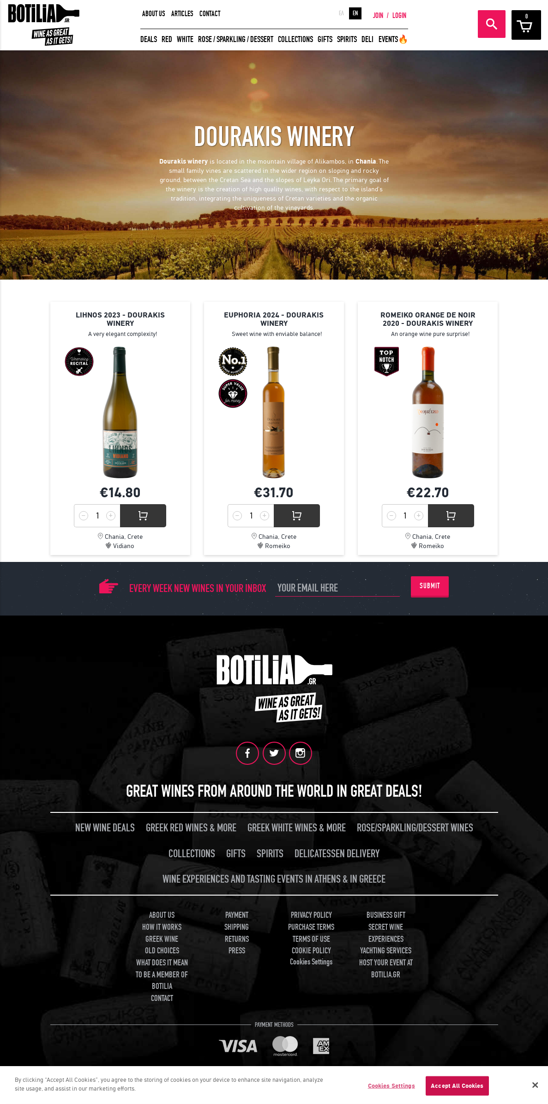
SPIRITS (347, 39)
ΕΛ (341, 13)
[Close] (535, 1085)
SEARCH (492, 24)
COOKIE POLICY (311, 949)
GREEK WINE (161, 937)
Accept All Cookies (457, 1085)
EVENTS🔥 (393, 39)
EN (355, 13)
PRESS (237, 949)
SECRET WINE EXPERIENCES (385, 931)
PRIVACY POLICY (311, 913)
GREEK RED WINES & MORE (191, 826)
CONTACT (209, 14)
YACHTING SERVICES (385, 949)
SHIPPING (236, 925)
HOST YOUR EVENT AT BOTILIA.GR (386, 967)
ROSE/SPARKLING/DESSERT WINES (415, 826)
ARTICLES (182, 14)
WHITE (185, 39)
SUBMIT (430, 586)
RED (167, 39)
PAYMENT (236, 913)
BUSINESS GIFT (386, 913)
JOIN (378, 16)
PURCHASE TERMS (311, 925)
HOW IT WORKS (161, 925)
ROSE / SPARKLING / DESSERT (235, 39)
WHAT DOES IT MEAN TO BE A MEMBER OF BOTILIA (162, 972)
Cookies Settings (311, 960)
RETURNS (237, 937)
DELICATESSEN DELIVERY (337, 852)
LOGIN (399, 16)
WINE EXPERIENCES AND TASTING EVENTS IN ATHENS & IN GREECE (274, 877)
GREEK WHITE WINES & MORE (296, 826)
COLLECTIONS (295, 39)
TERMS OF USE (311, 937)
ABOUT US (153, 14)
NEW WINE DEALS (105, 826)
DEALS (148, 39)
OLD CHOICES (162, 949)
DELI (367, 39)
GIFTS (325, 39)
